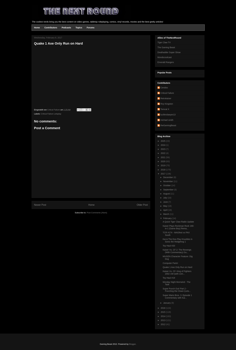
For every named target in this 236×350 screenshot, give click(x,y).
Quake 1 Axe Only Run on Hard (177, 267)
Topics (79, 27)
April (165, 210)
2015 (163, 312)
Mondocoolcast (164, 57)
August (166, 193)
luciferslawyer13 (167, 114)
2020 (163, 161)
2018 (163, 169)
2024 (163, 145)
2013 (163, 320)
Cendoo (164, 87)
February (167, 218)
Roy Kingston (166, 104)
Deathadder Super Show (168, 52)
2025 (163, 141)
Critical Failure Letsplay (51, 114)
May (165, 206)
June (165, 202)
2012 (163, 324)
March (166, 214)
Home (37, 27)
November (168, 181)
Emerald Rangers (165, 62)
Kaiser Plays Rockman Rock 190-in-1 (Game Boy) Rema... (178, 227)
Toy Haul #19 (169, 278)
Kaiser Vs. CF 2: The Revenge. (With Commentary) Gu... (177, 251)
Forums (90, 27)
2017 (163, 174)
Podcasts (66, 27)
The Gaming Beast (166, 47)
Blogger (132, 344)
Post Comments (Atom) (97, 213)
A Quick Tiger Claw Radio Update (178, 222)
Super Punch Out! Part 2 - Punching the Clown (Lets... (177, 289)
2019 (163, 165)
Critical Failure (167, 93)
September (168, 189)
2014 (163, 316)
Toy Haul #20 (169, 246)
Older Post (142, 205)
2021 (163, 157)
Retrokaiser (165, 98)
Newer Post (40, 205)
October (167, 185)
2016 (163, 308)
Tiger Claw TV (164, 42)
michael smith (166, 120)
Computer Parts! (170, 263)
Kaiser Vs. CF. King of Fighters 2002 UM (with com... (177, 272)
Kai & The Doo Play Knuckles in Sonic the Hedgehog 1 (177, 240)
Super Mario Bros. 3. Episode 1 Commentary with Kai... (177, 296)
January (167, 303)
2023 (163, 149)
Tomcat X (164, 109)
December (168, 177)
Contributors (50, 27)
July (165, 198)
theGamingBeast (168, 125)
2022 (163, 153)
